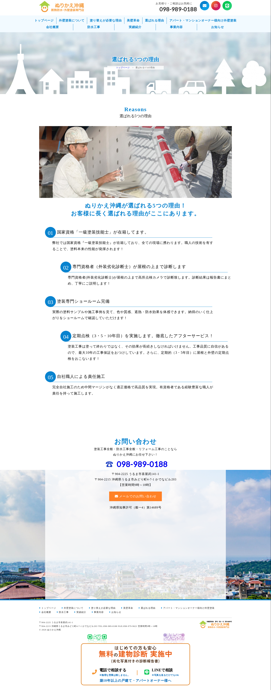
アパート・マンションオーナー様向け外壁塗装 (203, 20)
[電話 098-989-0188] (111, 672)
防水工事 (93, 27)
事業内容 (176, 27)
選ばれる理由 (154, 20)
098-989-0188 (142, 465)
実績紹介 (135, 27)
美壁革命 (133, 20)
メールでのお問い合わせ (137, 498)
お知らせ (217, 27)
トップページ (44, 20)
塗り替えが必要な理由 (106, 20)
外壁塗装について (71, 20)
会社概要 (52, 27)
